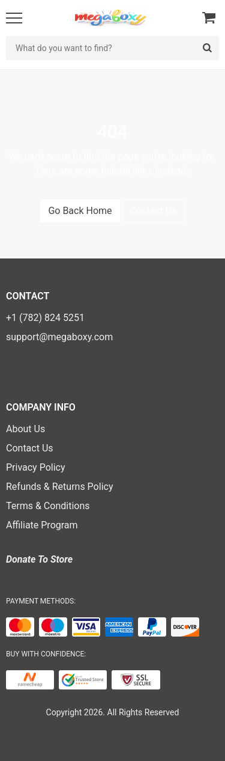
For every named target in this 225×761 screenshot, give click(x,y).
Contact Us (153, 210)
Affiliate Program (42, 525)
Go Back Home (80, 210)
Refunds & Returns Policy (59, 486)
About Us (25, 429)
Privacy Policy (35, 467)
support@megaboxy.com (59, 337)
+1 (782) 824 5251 (45, 317)
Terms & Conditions (48, 506)
